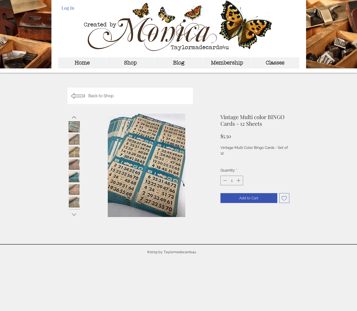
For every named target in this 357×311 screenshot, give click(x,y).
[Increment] (239, 180)
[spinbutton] (232, 180)
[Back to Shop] (130, 96)
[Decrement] (224, 180)
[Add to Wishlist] (284, 198)
